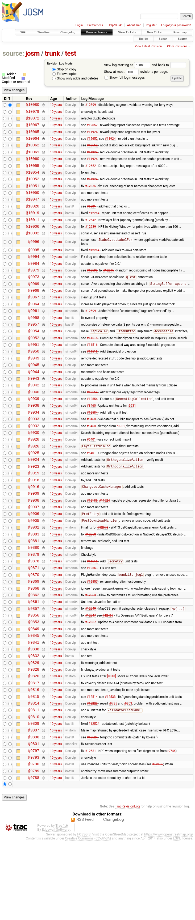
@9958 (33, 342)
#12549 (90, 668)
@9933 (33, 455)
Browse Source (96, 32)
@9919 (33, 516)
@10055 (32, 173)
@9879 (33, 607)
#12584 (92, 448)
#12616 (108, 289)
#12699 (90, 105)
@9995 (33, 266)
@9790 (33, 841)
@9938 (33, 440)
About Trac (134, 25)
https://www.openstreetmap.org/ (168, 914)
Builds (143, 38)
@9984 (33, 282)
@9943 (33, 410)
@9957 (33, 350)
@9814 (33, 773)
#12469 (107, 675)
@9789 (33, 849)
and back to (169, 65)
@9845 (33, 698)
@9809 (33, 796)
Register (151, 25)
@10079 (32, 112)
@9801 (33, 819)
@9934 (33, 448)
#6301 (91, 219)
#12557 (92, 637)
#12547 (90, 675)
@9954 (33, 357)
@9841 (33, 705)
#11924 (92, 135)
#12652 (92, 128)
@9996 (33, 258)
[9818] (111, 743)
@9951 (33, 372)
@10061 (32, 158)
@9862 (33, 652)
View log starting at (128, 65)
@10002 (32, 248)
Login (79, 25)
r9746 (171, 827)
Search (183, 38)
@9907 (33, 554)
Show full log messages (125, 77)
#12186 (92, 547)
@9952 (33, 365)
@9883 (33, 584)
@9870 (33, 630)
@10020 (32, 218)
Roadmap (180, 32)
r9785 (113, 773)
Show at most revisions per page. (136, 72)
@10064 (32, 143)
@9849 (33, 690)
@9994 (33, 274)
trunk (52, 53)
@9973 (33, 296)
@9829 (33, 728)
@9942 (33, 418)
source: (13, 53)
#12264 (94, 226)
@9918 (33, 524)
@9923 (33, 508)
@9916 (33, 531)
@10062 (32, 150)
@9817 (33, 751)
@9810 (33, 788)
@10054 (32, 180)
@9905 (33, 569)
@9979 (33, 289)
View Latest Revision (148, 46)
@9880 (33, 599)
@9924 (33, 501)
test (70, 53)
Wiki (23, 32)
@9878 (33, 614)
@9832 (33, 720)
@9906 (33, 561)
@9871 (33, 622)
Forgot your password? (176, 25)
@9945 (33, 395)
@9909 (33, 539)
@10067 (32, 127)
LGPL (177, 918)
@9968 (33, 312)
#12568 (90, 584)
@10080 (32, 105)
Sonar (163, 38)
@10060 (32, 165)
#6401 (91, 479)
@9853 (33, 682)
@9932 (33, 463)
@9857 (33, 667)
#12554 (92, 425)
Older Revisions (177, 46)
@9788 (33, 856)
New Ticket (155, 32)
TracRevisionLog (127, 886)
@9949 (33, 387)
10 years (56, 105)
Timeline (43, 32)
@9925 (33, 493)
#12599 (92, 289)
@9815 (33, 766)
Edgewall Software (55, 909)
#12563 (92, 622)
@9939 (33, 433)
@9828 (33, 735)
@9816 (33, 758)
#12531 (90, 827)
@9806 (33, 811)
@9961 (33, 334)
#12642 (90, 234)
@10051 (32, 196)
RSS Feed (85, 899)
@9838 (33, 713)
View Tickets (127, 32)
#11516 (92, 365)
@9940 (33, 425)
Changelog (67, 32)
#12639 (90, 241)
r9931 (132, 441)
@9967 (33, 319)
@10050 (32, 203)
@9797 (33, 826)
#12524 (94, 796)
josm (32, 53)
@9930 (33, 471)
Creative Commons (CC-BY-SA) (88, 918)
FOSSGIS (83, 914)
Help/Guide (115, 25)
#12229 (92, 773)
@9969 (33, 304)
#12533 (110, 766)
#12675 (90, 196)
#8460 (91, 441)
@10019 (32, 226)
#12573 (102, 577)
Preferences (95, 25)
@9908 (33, 546)
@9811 (33, 781)
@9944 (33, 403)
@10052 (32, 188)
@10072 (32, 120)
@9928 (33, 478)
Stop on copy (64, 69)
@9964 (33, 327)
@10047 (32, 211)
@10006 (32, 241)
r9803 (128, 773)
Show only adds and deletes (75, 78)
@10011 (32, 234)
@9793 (33, 834)
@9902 (33, 576)
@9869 (33, 637)
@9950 (33, 380)
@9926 (33, 486)
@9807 (33, 803)
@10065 (32, 135)
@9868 (33, 645)
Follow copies (64, 74)
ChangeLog (113, 899)
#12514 (92, 766)
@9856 (33, 675)
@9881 (33, 592)
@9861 (33, 660)
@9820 (33, 743)
